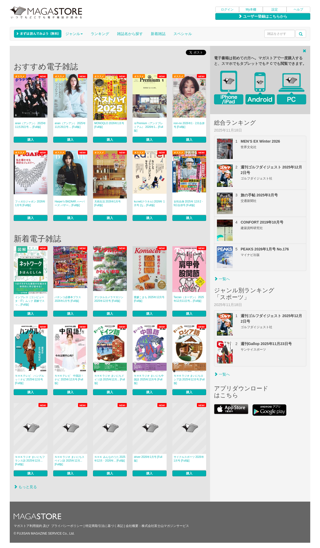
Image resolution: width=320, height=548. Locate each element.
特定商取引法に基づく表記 (104, 526)
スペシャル (182, 34)
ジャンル (74, 34)
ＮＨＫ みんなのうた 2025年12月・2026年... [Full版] (109, 458)
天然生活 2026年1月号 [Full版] (107, 203)
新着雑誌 (158, 34)
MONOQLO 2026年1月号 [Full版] (109, 125)
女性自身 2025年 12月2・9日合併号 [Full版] (189, 203)
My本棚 (251, 9)
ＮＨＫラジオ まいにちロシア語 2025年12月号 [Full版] (189, 379)
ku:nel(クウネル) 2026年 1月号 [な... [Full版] (149, 203)
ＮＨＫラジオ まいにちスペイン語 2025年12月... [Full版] (69, 460)
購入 (30, 140)
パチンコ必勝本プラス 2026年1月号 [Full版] (68, 299)
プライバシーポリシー (67, 526)
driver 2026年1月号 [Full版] (148, 458)
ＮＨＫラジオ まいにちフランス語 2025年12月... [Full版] (30, 460)
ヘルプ (298, 9)
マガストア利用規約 (28, 526)
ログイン (227, 9)
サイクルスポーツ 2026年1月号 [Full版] (189, 458)
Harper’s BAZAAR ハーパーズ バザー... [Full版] (70, 203)
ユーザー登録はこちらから (262, 16)
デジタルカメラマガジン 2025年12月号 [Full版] (108, 299)
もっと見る (25, 487)
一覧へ (222, 279)
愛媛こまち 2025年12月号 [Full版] (149, 299)
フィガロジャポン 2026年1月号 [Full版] (30, 203)
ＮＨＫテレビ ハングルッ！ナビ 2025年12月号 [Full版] (29, 379)
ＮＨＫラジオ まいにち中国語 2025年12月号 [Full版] (149, 379)
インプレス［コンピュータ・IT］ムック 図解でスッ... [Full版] (30, 301)
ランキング (100, 34)
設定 (274, 9)
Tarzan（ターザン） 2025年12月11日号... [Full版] (189, 299)
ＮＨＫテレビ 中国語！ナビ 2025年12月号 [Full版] (69, 379)
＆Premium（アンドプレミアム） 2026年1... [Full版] (148, 127)
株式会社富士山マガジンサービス (165, 526)
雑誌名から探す (130, 34)
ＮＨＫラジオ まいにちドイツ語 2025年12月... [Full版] (109, 379)
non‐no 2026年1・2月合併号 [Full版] (189, 125)
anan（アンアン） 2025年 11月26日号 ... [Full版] (30, 125)
